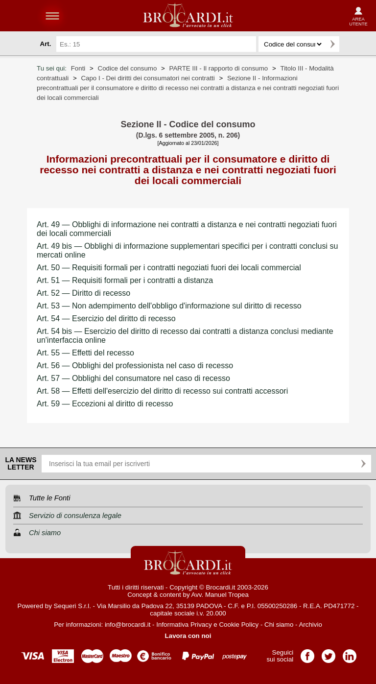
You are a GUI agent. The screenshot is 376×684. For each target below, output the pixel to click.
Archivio (310, 624)
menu (52, 15)
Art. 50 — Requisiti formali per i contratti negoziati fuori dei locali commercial (169, 267)
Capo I (147, 78)
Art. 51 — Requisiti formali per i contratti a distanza (125, 280)
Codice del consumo (127, 68)
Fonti (78, 68)
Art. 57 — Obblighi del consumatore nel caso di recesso (133, 378)
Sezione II (188, 87)
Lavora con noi (188, 635)
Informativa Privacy (184, 624)
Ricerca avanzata (351, 44)
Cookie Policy (238, 624)
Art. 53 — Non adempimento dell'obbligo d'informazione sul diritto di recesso (169, 306)
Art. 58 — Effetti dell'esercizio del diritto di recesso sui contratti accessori (162, 391)
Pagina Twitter (328, 653)
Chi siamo (278, 624)
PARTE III (218, 68)
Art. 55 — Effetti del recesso (85, 353)
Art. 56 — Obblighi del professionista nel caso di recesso (135, 365)
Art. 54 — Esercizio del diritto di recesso (106, 318)
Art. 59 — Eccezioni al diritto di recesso (105, 404)
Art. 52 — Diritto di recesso (83, 293)
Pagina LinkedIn (349, 653)
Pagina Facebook (307, 653)
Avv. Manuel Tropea (220, 594)
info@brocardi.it (128, 624)
